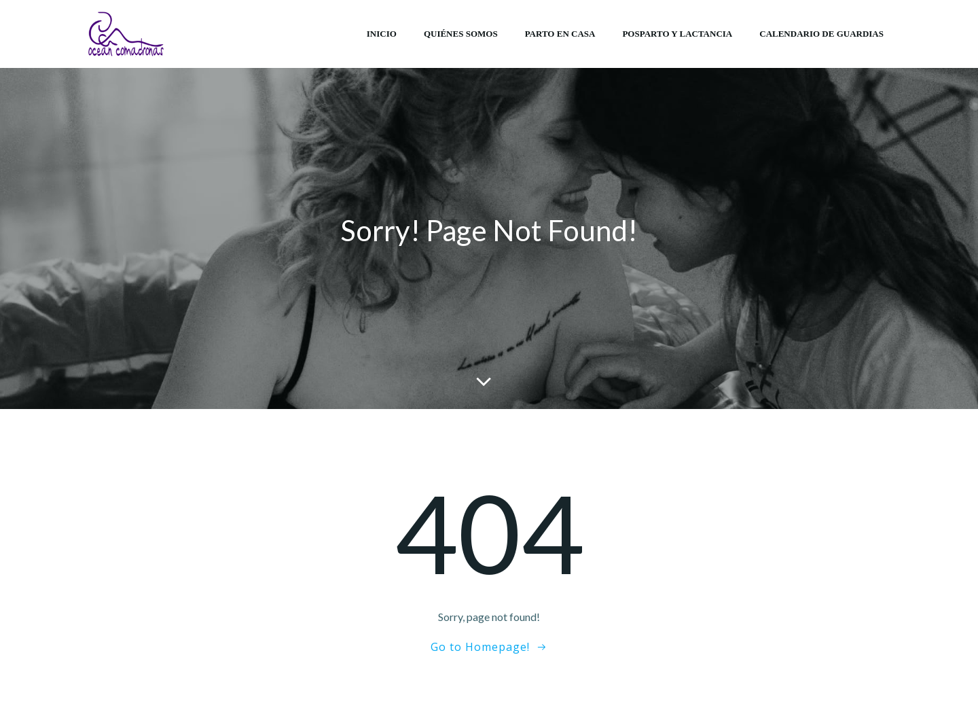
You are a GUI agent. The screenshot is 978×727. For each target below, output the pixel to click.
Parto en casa (560, 34)
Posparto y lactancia (677, 34)
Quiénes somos (461, 34)
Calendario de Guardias (821, 34)
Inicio (382, 34)
